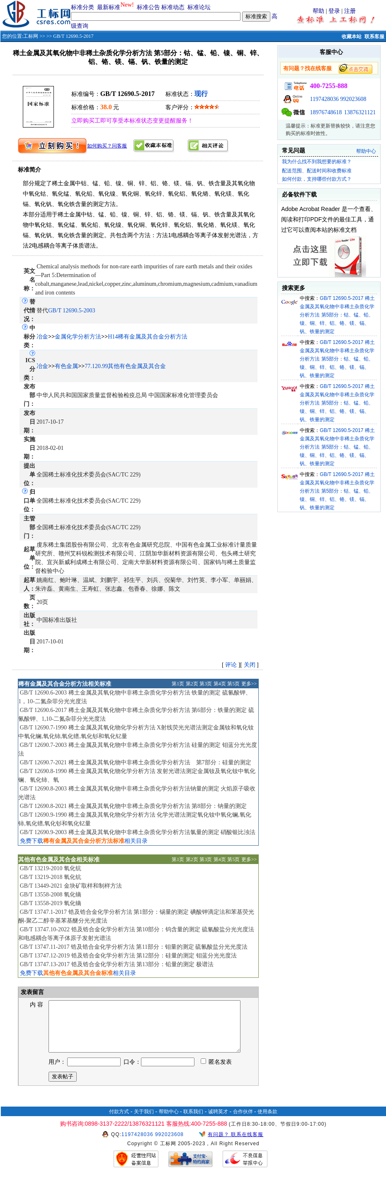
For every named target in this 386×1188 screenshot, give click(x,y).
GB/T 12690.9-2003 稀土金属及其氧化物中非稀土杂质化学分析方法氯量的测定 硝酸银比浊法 (137, 832)
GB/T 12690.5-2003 (71, 310)
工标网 (30, 36)
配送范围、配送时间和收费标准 (317, 171)
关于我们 (144, 1121)
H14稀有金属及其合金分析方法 (147, 337)
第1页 (178, 684)
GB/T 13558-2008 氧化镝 (50, 894)
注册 (350, 11)
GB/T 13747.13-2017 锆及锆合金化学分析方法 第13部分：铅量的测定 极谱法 (117, 964)
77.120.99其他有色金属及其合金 (125, 366)
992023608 (353, 99)
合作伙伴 (243, 1121)
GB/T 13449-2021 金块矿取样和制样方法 (71, 886)
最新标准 (108, 7)
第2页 (192, 684)
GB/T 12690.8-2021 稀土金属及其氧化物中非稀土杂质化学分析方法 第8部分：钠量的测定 (133, 806)
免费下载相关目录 (84, 841)
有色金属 (66, 366)
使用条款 (267, 1121)
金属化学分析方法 (78, 337)
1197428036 (324, 99)
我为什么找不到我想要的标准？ (317, 161)
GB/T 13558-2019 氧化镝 (50, 903)
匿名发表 (216, 1072)
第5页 (233, 684)
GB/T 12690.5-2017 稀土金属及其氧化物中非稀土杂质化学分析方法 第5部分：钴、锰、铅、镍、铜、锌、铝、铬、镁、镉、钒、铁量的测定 (337, 314)
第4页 (220, 684)
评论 (231, 665)
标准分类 (82, 7)
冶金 (42, 337)
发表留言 (31, 992)
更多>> (249, 684)
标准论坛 (199, 7)
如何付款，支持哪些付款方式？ (317, 179)
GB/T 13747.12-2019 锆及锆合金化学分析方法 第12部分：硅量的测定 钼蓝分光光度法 (128, 955)
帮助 (318, 11)
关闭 (249, 665)
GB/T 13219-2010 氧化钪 (50, 868)
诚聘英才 (218, 1121)
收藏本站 (352, 36)
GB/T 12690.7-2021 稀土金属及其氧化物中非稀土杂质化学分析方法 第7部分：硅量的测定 (135, 762)
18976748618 (326, 112)
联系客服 (374, 36)
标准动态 (173, 7)
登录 (334, 11)
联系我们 (193, 1121)
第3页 (205, 684)
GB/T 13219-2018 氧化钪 (50, 877)
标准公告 (148, 7)
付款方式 (119, 1121)
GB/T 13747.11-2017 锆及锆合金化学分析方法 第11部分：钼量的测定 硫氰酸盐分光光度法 (134, 947)
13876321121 (360, 112)
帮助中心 (366, 151)
